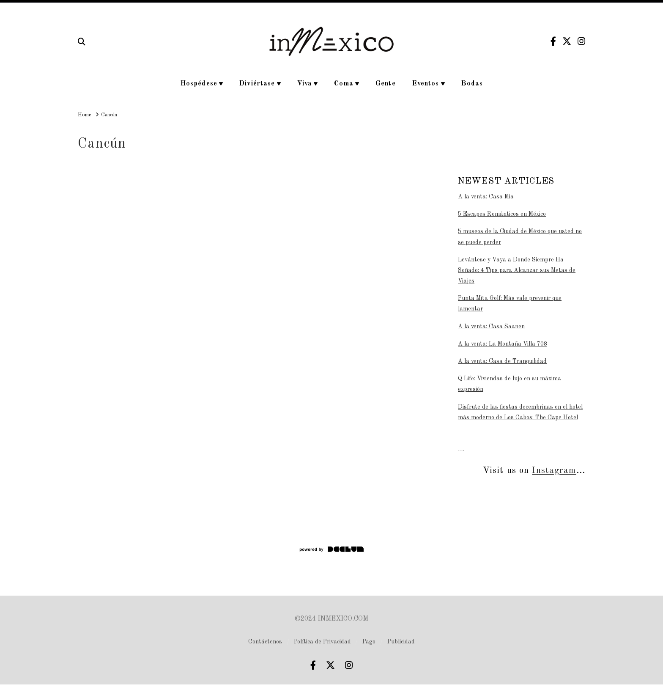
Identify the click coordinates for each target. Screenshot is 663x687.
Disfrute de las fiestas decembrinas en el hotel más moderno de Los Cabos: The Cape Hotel (520, 412)
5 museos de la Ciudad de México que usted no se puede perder (520, 236)
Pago (368, 642)
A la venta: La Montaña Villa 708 (502, 344)
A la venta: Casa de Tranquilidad (502, 361)
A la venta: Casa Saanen (491, 327)
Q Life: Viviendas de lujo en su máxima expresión (509, 384)
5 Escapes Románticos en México (502, 214)
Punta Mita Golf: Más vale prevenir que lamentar (510, 303)
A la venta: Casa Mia (486, 197)
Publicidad (401, 642)
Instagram (554, 470)
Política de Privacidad (322, 642)
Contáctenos (265, 642)
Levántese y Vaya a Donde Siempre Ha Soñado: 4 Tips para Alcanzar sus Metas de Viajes (516, 270)
